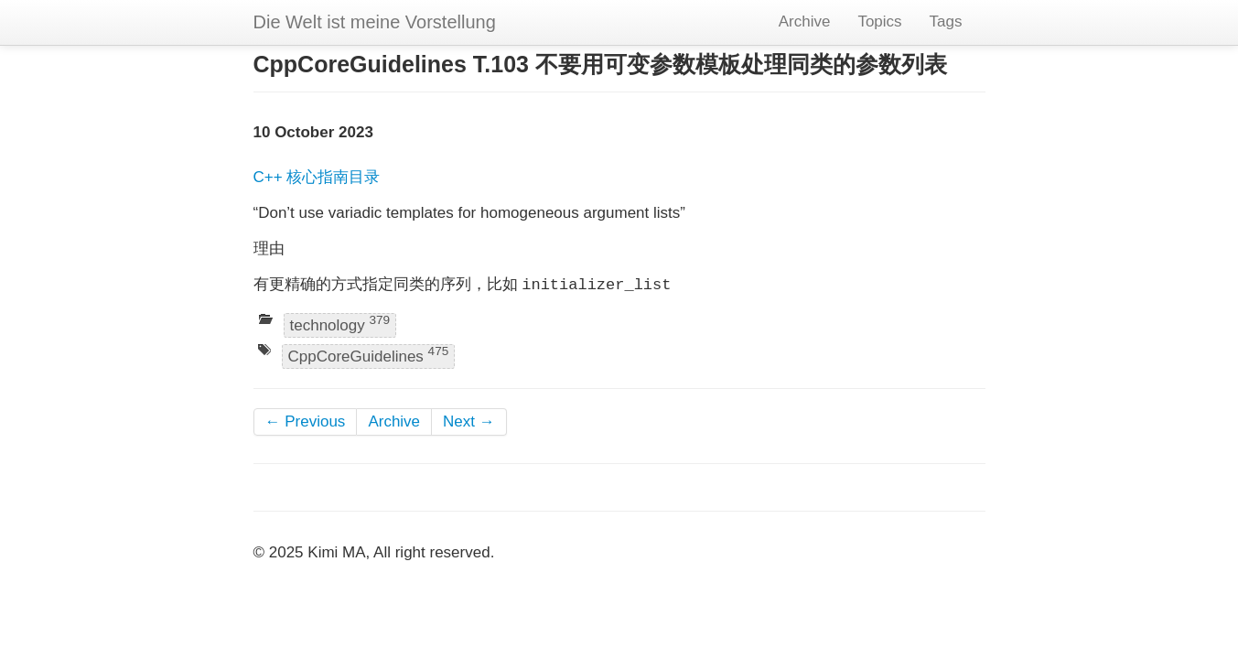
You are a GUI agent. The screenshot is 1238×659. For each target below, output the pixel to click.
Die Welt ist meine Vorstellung (374, 22)
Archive (805, 21)
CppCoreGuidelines (368, 354)
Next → (469, 421)
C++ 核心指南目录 (317, 177)
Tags (946, 21)
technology (340, 323)
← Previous (305, 421)
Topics (879, 21)
